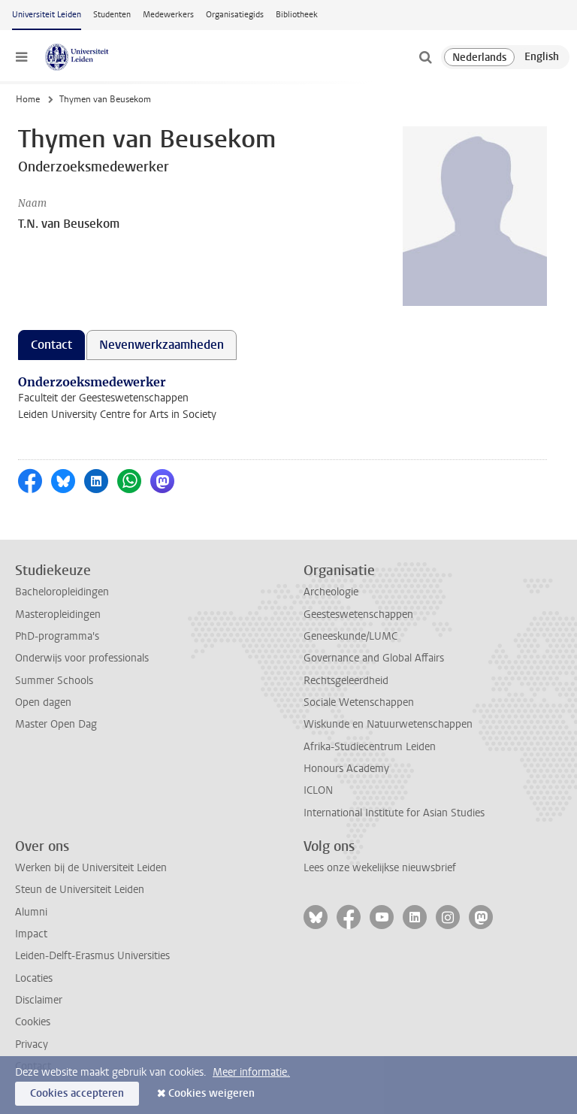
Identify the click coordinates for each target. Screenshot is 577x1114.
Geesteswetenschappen (358, 614)
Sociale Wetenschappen (359, 702)
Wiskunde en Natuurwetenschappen (388, 724)
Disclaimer (38, 1000)
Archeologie (331, 592)
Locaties (34, 978)
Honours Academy (346, 768)
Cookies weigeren (211, 1093)
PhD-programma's (57, 636)
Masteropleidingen (58, 614)
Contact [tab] (51, 345)
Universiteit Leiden (46, 14)
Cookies (32, 1022)
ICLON (318, 790)
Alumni (31, 912)
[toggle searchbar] (425, 57)
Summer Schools (54, 681)
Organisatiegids (235, 14)
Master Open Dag (56, 724)
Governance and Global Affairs (374, 658)
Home (28, 99)
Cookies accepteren (77, 1093)
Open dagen (43, 702)
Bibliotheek (297, 14)
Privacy (31, 1044)
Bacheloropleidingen (62, 592)
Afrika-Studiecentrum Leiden (370, 747)
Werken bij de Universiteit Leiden (91, 868)
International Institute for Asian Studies (394, 813)
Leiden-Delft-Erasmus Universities (92, 956)
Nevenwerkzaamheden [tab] (161, 345)
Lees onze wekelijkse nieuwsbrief (380, 868)
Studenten (112, 14)
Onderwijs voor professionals (82, 658)
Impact (31, 934)
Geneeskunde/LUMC (350, 636)
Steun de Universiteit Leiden (79, 889)
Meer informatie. (251, 1072)
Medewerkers (168, 14)
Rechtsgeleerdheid (346, 681)
